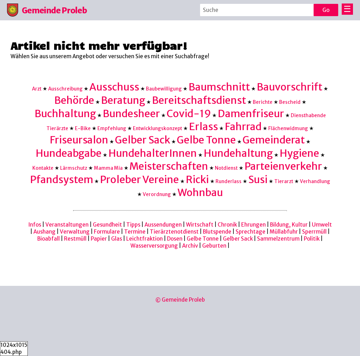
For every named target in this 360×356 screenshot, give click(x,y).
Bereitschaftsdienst (199, 100)
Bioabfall (48, 238)
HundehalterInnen (152, 153)
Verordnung (157, 194)
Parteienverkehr (283, 166)
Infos (34, 224)
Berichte (262, 102)
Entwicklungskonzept (157, 129)
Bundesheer (131, 113)
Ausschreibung (65, 89)
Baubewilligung (164, 89)
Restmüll (75, 238)
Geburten (214, 245)
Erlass (203, 126)
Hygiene (299, 153)
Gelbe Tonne (206, 140)
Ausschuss (114, 87)
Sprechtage (250, 231)
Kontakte (42, 168)
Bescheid (290, 102)
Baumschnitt (219, 87)
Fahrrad (243, 126)
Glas (116, 238)
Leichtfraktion (144, 238)
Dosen (174, 238)
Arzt (36, 89)
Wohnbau (200, 192)
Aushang (44, 231)
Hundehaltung (238, 153)
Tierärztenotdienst (174, 231)
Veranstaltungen (67, 224)
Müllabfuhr (284, 231)
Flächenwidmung (288, 129)
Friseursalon (79, 140)
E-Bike (83, 129)
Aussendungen (163, 224)
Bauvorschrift (289, 87)
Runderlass (229, 181)
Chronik (227, 224)
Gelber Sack (142, 140)
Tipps (133, 224)
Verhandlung (315, 181)
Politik (312, 238)
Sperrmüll (314, 231)
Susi (258, 179)
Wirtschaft (199, 224)
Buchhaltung (65, 113)
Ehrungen (253, 224)
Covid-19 (189, 113)
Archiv (190, 245)
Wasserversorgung (154, 245)
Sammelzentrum (278, 238)
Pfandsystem (61, 179)
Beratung (123, 100)
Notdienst (226, 168)
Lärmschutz (73, 168)
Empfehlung (111, 129)
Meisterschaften (168, 166)
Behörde (74, 100)
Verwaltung (75, 231)
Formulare (107, 231)
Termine (135, 231)
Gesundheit (107, 224)
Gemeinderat (274, 140)
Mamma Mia (108, 168)
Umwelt (322, 224)
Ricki (197, 179)
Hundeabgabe (69, 153)
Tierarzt (283, 181)
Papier (99, 238)
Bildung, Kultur (289, 224)
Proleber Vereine (139, 179)
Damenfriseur (251, 113)
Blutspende (217, 231)
